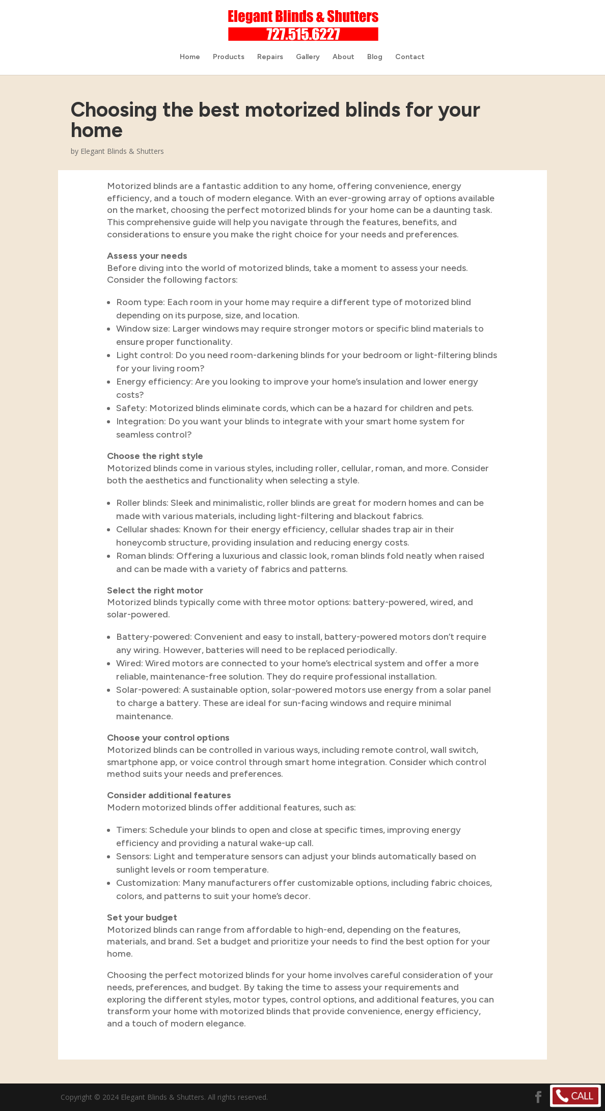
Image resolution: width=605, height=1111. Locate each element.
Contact (410, 57)
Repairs (270, 57)
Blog (374, 57)
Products (228, 57)
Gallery (308, 57)
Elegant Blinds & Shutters (122, 151)
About (343, 57)
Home (190, 57)
